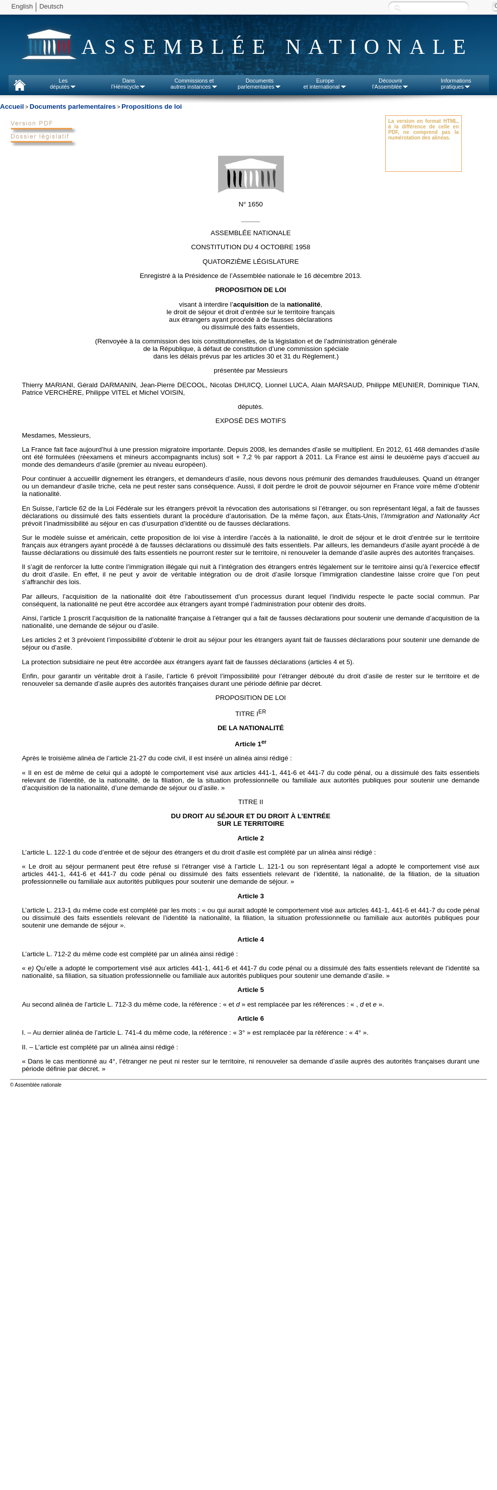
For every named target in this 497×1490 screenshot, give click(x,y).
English (22, 6)
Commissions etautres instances (194, 84)
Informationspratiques (456, 84)
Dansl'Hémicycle (128, 84)
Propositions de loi (151, 106)
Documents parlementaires (73, 106)
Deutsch (51, 6)
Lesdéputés (63, 84)
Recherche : (397, 7)
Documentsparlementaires (259, 84)
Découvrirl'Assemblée (390, 84)
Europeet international (324, 84)
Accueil (12, 106)
